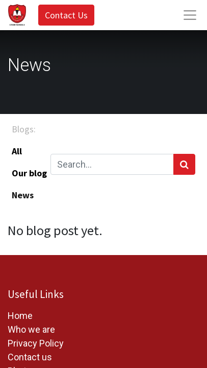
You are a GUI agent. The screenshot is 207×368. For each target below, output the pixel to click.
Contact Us (66, 15)
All (17, 151)
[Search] (184, 164)
